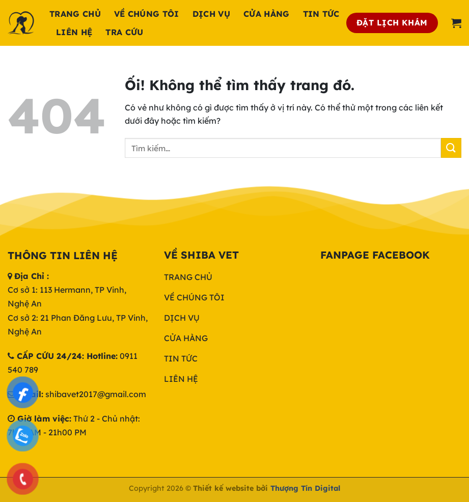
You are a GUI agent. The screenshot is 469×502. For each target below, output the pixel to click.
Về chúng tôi (146, 14)
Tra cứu (124, 32)
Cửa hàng (266, 14)
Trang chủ (75, 14)
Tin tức (321, 14)
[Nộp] (451, 148)
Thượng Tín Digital (305, 488)
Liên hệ (74, 32)
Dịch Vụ (211, 14)
